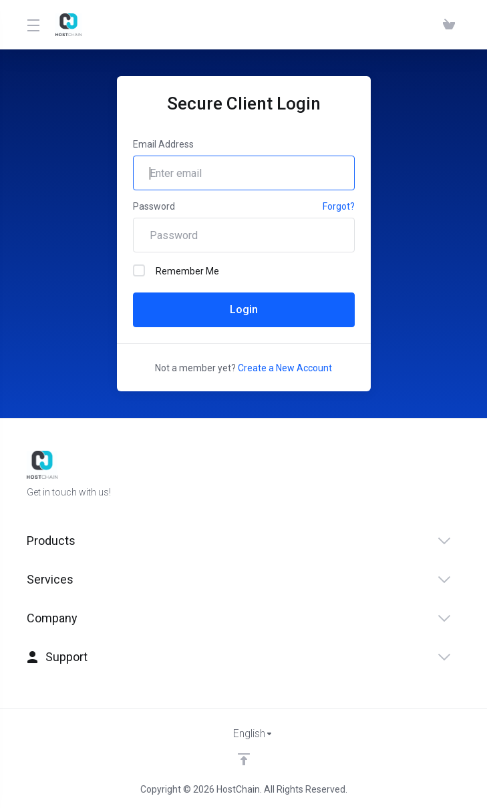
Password (154, 206)
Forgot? (339, 206)
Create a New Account (285, 368)
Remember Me (176, 270)
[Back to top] (244, 759)
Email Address (163, 144)
